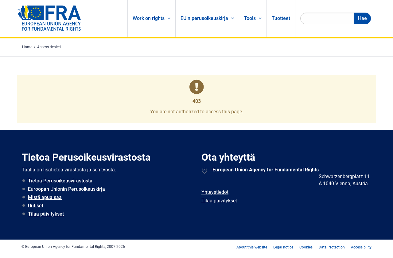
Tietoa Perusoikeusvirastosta (60, 181)
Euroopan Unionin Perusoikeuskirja (66, 189)
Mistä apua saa (45, 197)
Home (27, 47)
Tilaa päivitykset (46, 214)
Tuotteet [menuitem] (281, 18)
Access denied (49, 47)
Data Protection (332, 247)
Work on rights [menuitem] (149, 18)
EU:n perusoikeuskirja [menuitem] (204, 18)
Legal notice (283, 247)
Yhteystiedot (214, 192)
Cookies (306, 247)
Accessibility (361, 247)
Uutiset (35, 206)
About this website (251, 247)
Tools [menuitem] (250, 18)
